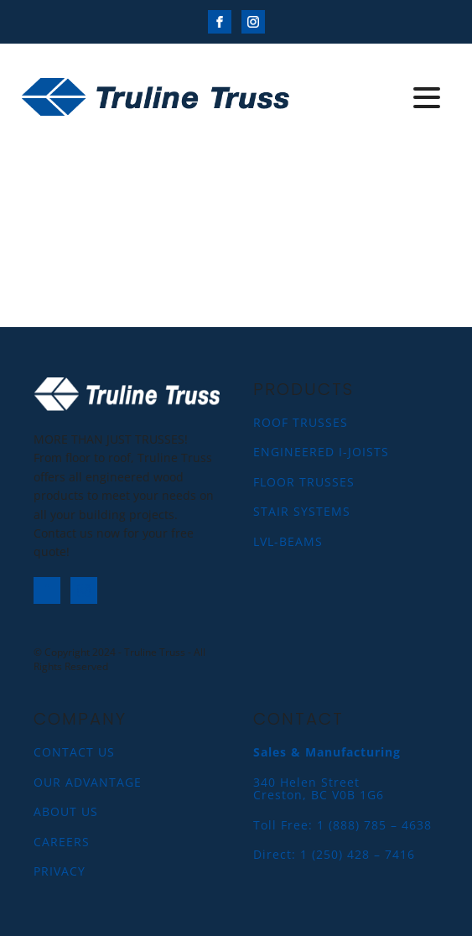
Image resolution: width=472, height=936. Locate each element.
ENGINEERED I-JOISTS (321, 451)
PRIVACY (60, 871)
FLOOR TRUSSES (304, 482)
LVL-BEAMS (288, 541)
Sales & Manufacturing (327, 752)
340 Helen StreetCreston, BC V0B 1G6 (318, 789)
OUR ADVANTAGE (88, 782)
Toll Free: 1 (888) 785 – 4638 (342, 825)
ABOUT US (66, 811)
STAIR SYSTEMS (301, 511)
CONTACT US (74, 752)
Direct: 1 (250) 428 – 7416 (334, 854)
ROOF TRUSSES (300, 422)
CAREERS (62, 841)
